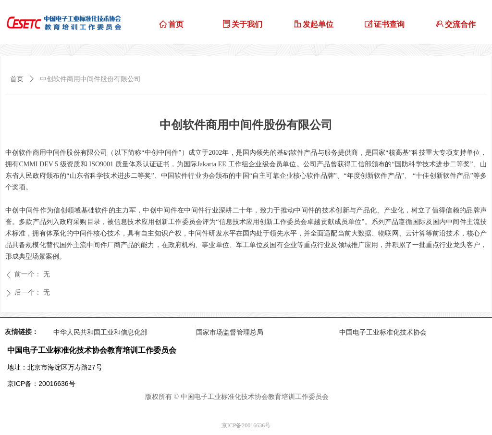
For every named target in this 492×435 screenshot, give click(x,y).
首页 (17, 79)
